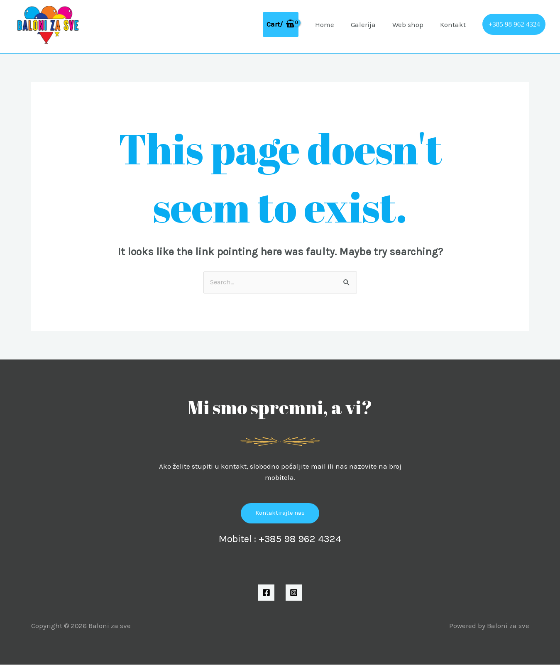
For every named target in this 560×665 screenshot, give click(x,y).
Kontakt (454, 24)
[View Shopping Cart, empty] (290, 24)
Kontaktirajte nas (280, 513)
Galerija (369, 24)
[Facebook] (266, 593)
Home (333, 24)
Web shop (411, 24)
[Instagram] (294, 593)
